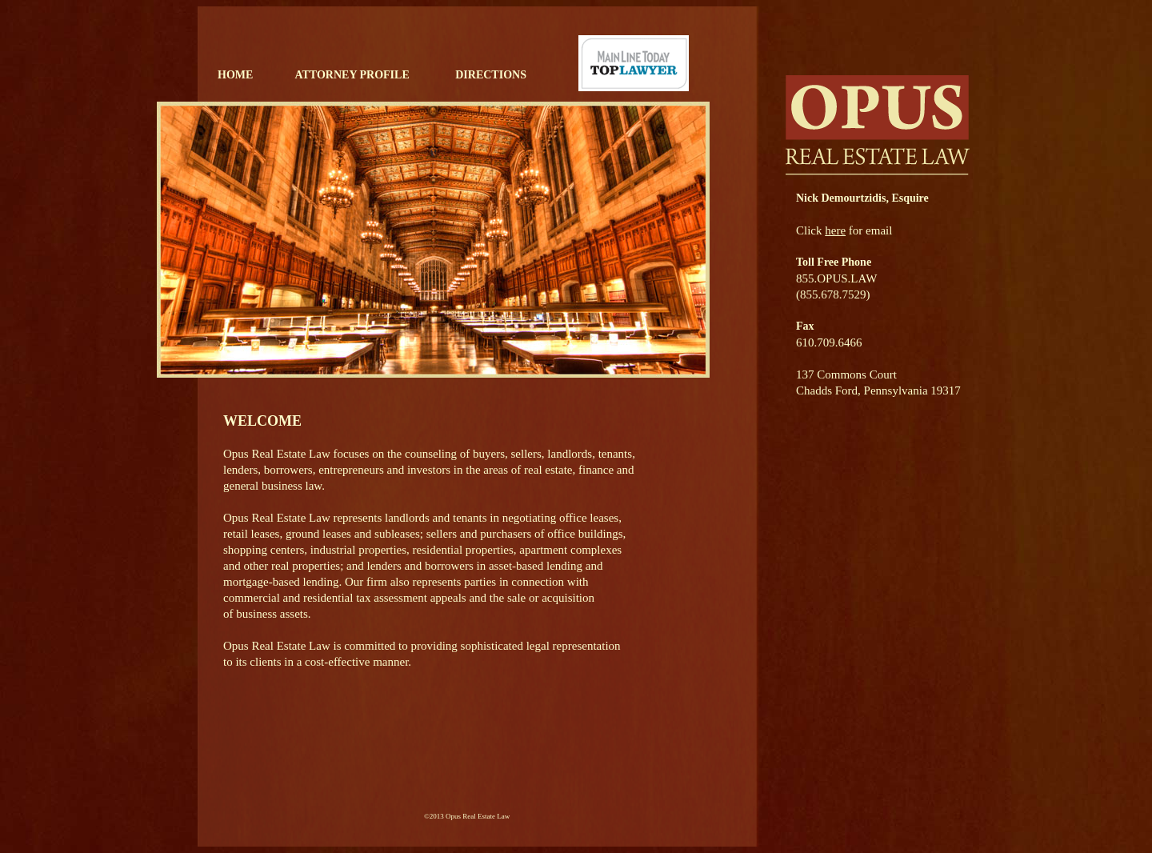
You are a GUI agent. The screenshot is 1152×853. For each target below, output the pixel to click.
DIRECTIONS (490, 75)
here (835, 230)
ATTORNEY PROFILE (351, 75)
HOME (235, 75)
